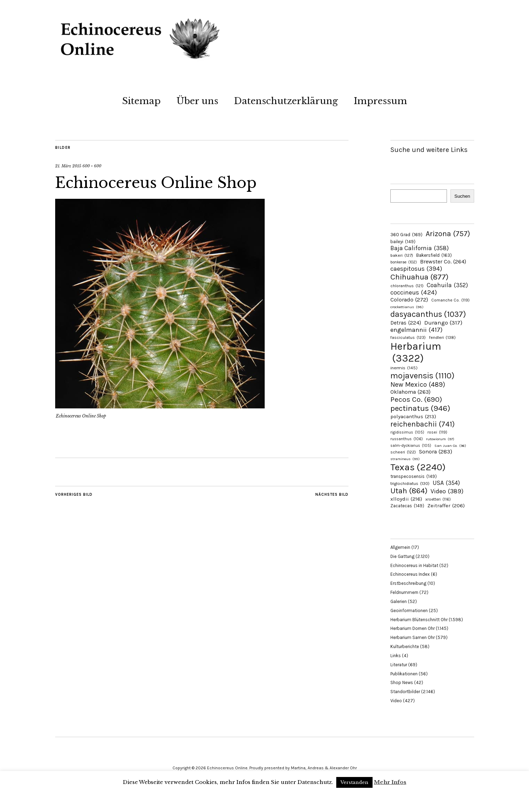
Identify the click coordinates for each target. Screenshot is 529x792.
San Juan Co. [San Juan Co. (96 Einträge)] (450, 445)
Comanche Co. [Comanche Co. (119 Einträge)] (450, 300)
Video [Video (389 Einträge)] (447, 491)
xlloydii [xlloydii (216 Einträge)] (406, 499)
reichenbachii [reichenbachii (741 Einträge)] (422, 424)
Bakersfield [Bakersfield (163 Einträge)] (434, 255)
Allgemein (400, 547)
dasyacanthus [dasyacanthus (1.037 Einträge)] (428, 314)
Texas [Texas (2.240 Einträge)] (418, 467)
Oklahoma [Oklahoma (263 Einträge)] (410, 391)
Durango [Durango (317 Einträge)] (443, 322)
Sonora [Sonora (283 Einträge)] (435, 451)
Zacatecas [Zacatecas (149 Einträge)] (407, 505)
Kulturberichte (404, 646)
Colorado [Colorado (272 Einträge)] (409, 299)
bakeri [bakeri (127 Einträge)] (401, 255)
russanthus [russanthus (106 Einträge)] (406, 439)
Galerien (398, 601)
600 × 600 (91, 166)
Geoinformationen (409, 610)
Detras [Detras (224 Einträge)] (405, 323)
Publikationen (404, 673)
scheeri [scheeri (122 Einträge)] (403, 452)
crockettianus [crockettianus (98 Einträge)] (407, 307)
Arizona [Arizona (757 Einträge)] (448, 233)
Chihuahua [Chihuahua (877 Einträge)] (419, 277)
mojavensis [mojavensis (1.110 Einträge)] (422, 375)
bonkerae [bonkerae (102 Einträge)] (403, 262)
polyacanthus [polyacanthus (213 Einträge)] (413, 416)
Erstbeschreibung (408, 583)
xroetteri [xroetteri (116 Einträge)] (438, 499)
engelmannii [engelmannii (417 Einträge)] (416, 330)
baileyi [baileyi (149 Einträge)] (403, 241)
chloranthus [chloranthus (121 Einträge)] (407, 285)
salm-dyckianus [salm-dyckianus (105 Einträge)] (410, 445)
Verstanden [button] (354, 782)
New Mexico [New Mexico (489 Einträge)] (417, 384)
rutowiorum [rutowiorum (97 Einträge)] (440, 439)
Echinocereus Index (410, 574)
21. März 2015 (68, 166)
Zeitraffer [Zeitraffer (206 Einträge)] (446, 505)
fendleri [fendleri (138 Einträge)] (442, 337)
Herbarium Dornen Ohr (412, 628)
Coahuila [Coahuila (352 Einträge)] (447, 285)
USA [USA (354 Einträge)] (446, 482)
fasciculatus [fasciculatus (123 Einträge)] (408, 337)
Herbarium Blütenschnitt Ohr (419, 619)
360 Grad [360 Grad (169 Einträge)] (406, 234)
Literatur (398, 664)
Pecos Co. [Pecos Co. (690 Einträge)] (416, 399)
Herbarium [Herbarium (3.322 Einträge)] (415, 352)
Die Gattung (402, 556)
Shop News (401, 682)
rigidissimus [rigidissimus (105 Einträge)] (407, 432)
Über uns (197, 101)
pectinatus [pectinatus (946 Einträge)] (420, 408)
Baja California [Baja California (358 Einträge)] (419, 248)
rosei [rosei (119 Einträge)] (437, 432)
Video (396, 700)
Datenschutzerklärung (286, 101)
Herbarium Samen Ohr (412, 637)
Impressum (380, 101)
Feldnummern (404, 592)
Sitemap (141, 101)
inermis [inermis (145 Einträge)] (404, 367)
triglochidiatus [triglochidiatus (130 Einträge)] (409, 483)
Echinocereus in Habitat (414, 565)
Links (395, 655)
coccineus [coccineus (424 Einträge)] (413, 292)
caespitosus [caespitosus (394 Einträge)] (416, 269)
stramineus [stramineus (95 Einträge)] (405, 459)
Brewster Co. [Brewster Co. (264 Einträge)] (443, 261)
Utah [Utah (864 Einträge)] (408, 490)
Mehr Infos (390, 782)
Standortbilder (405, 691)
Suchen (462, 196)
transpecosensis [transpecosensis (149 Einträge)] (413, 476)
